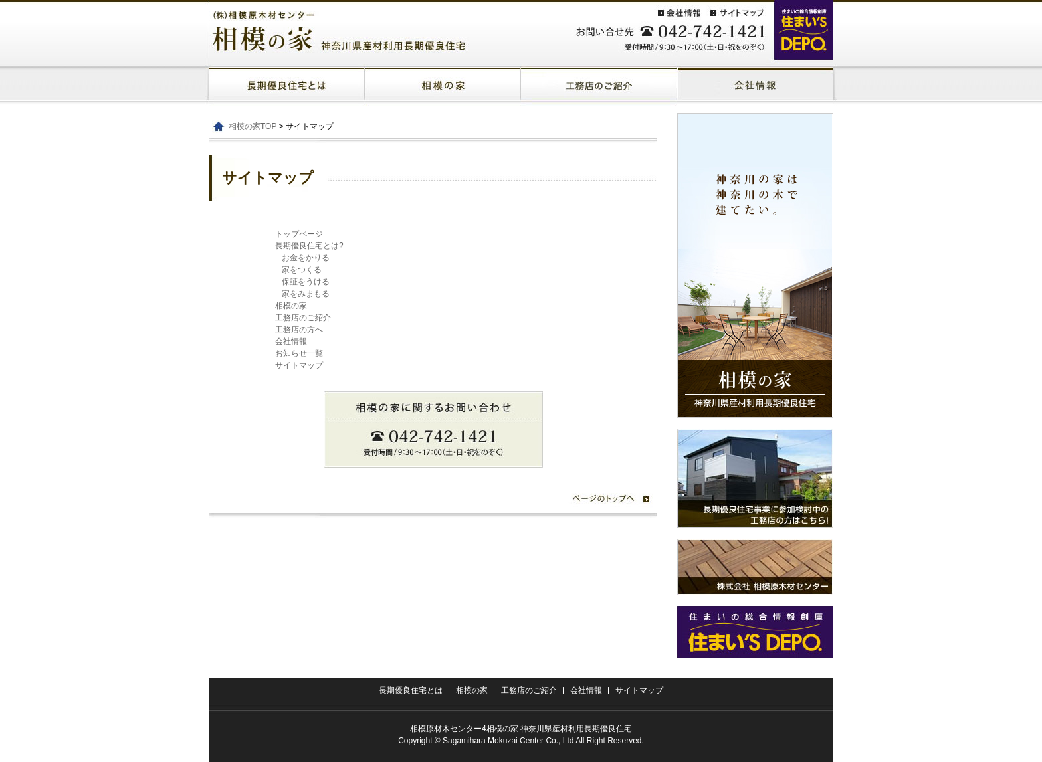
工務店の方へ (299, 329)
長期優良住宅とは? (309, 245)
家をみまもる (306, 293)
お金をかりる (306, 257)
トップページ (299, 233)
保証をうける (306, 281)
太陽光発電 (755, 86)
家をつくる (302, 269)
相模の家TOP (252, 126)
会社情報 (291, 341)
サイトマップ (299, 365)
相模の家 (443, 86)
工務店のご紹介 (303, 317)
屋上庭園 (599, 86)
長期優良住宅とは (287, 86)
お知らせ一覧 (299, 353)
